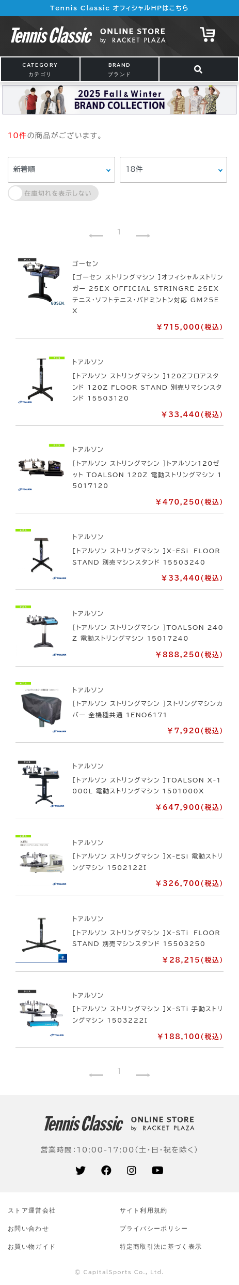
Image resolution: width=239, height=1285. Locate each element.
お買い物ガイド (32, 1246)
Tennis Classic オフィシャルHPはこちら (119, 8)
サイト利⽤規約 (144, 1210)
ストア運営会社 (32, 1210)
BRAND (120, 69)
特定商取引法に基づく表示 (161, 1246)
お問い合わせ (28, 1228)
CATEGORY (40, 69)
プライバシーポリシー (154, 1228)
